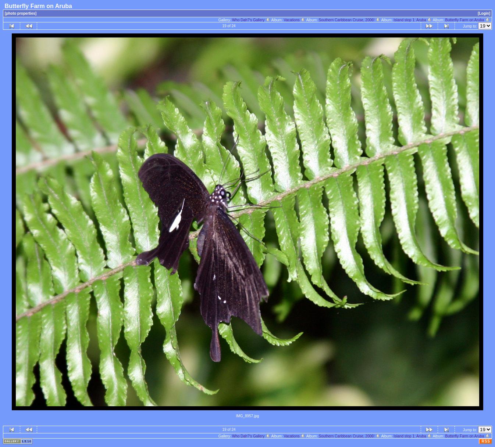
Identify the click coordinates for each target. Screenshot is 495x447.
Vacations (295, 20)
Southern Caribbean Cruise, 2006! (350, 20)
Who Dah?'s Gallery (251, 20)
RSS (485, 441)
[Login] (484, 13)
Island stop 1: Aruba (412, 20)
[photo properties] (20, 13)
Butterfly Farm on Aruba (467, 20)
